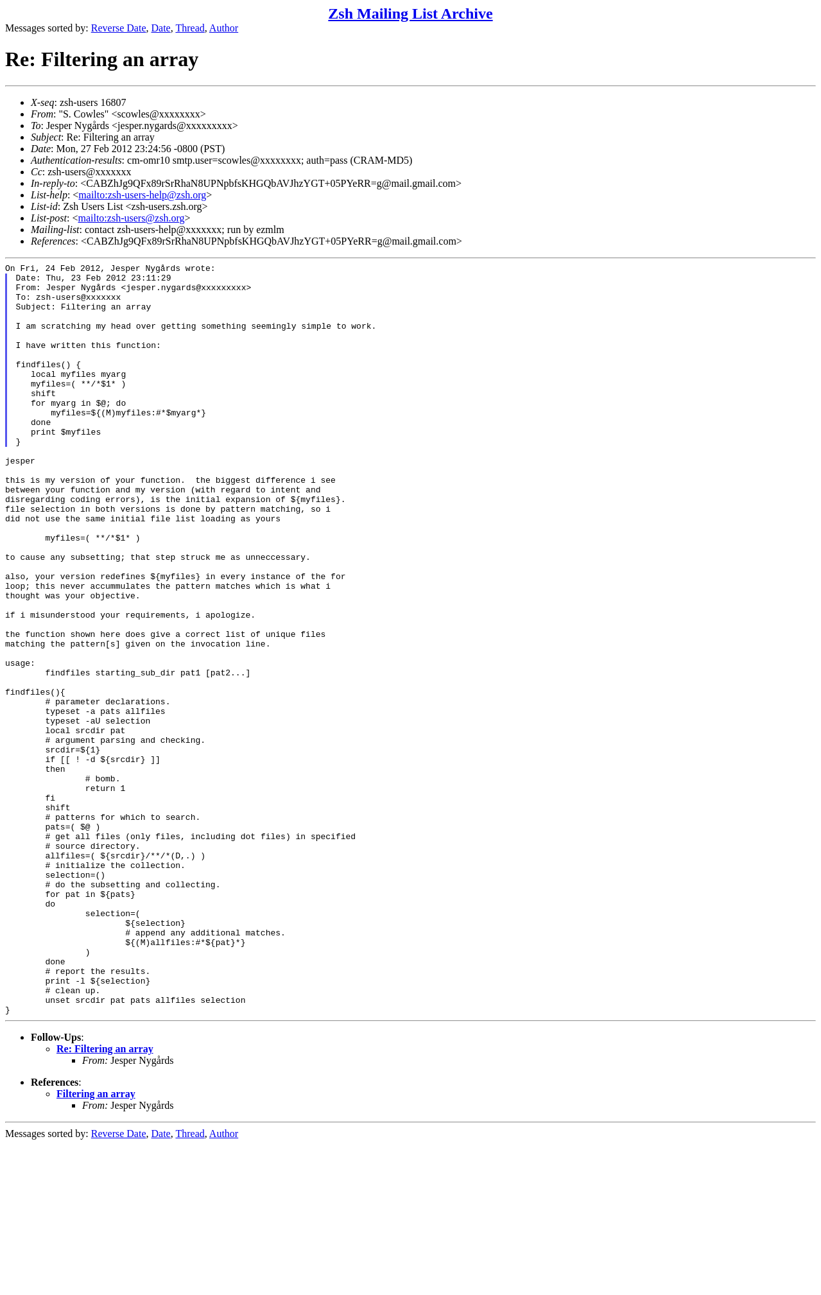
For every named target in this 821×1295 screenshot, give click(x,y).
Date (161, 27)
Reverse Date (118, 27)
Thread (189, 27)
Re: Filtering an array (104, 1199)
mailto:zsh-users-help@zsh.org (142, 194)
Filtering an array (95, 1244)
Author (223, 27)
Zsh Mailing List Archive (410, 13)
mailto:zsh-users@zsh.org (131, 218)
